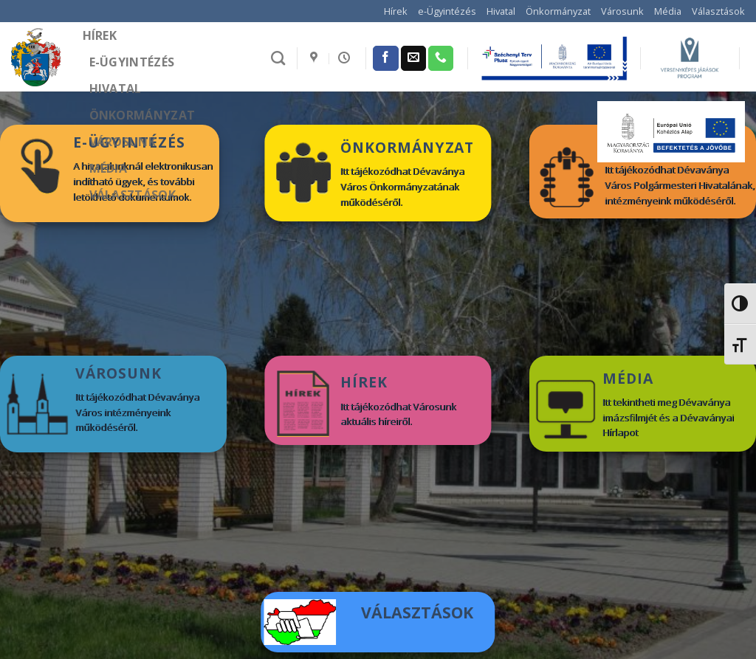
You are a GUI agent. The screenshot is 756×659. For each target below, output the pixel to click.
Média (667, 11)
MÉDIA (627, 378)
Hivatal (501, 11)
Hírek (396, 11)
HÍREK (364, 382)
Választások (718, 11)
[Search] (278, 58)
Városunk (622, 11)
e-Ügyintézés (447, 11)
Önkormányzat (558, 11)
